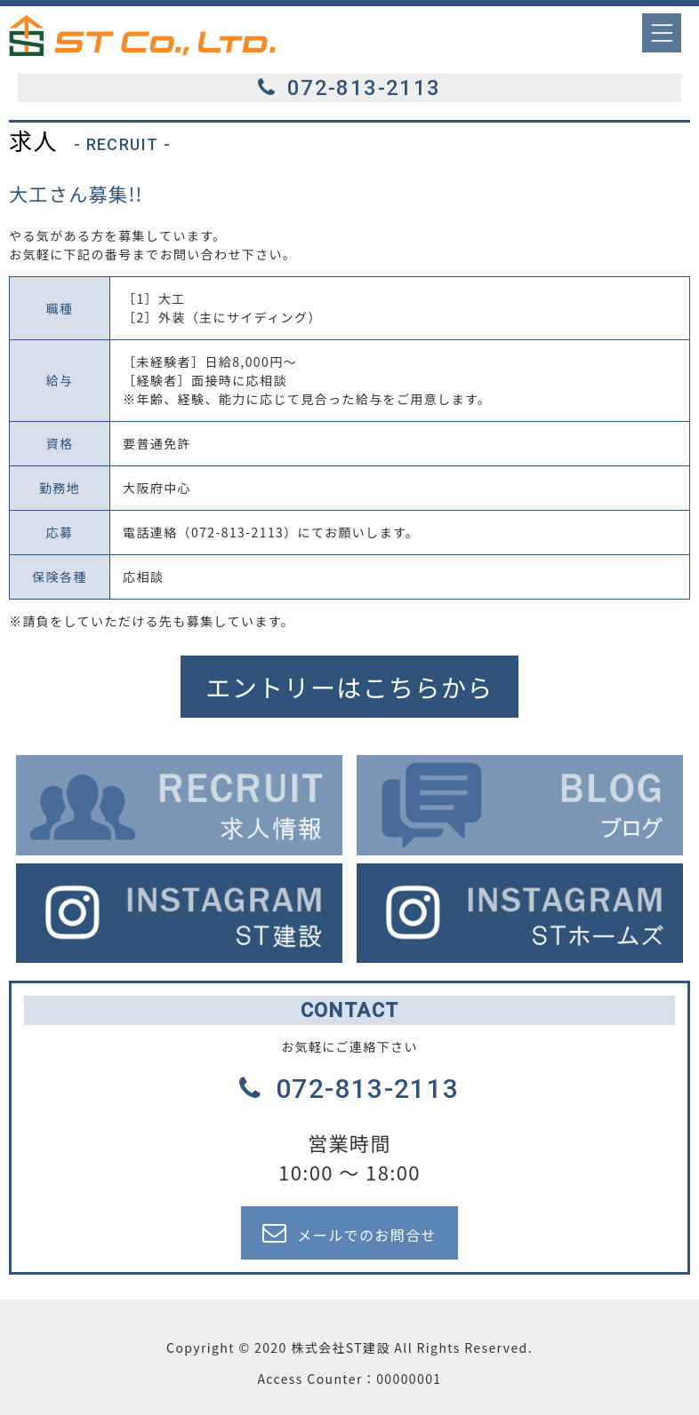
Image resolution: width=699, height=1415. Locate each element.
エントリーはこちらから (349, 686)
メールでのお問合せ (349, 1232)
